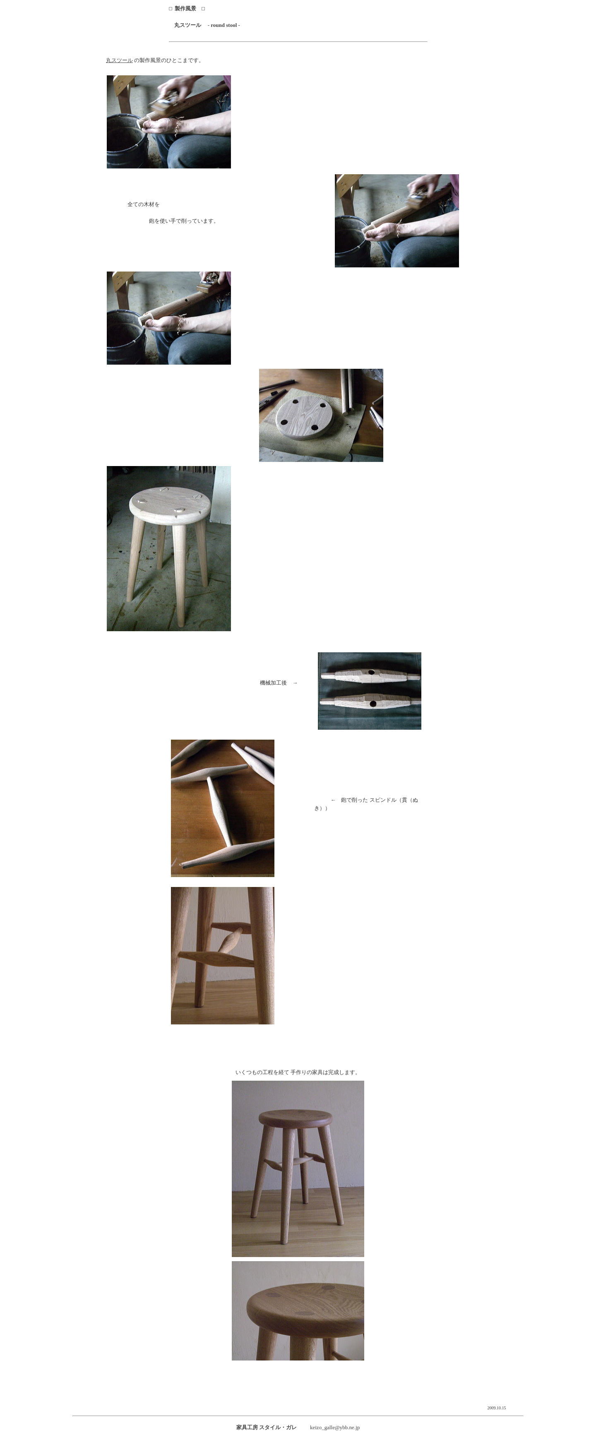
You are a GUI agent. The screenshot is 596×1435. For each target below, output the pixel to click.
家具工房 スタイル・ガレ (266, 1427)
